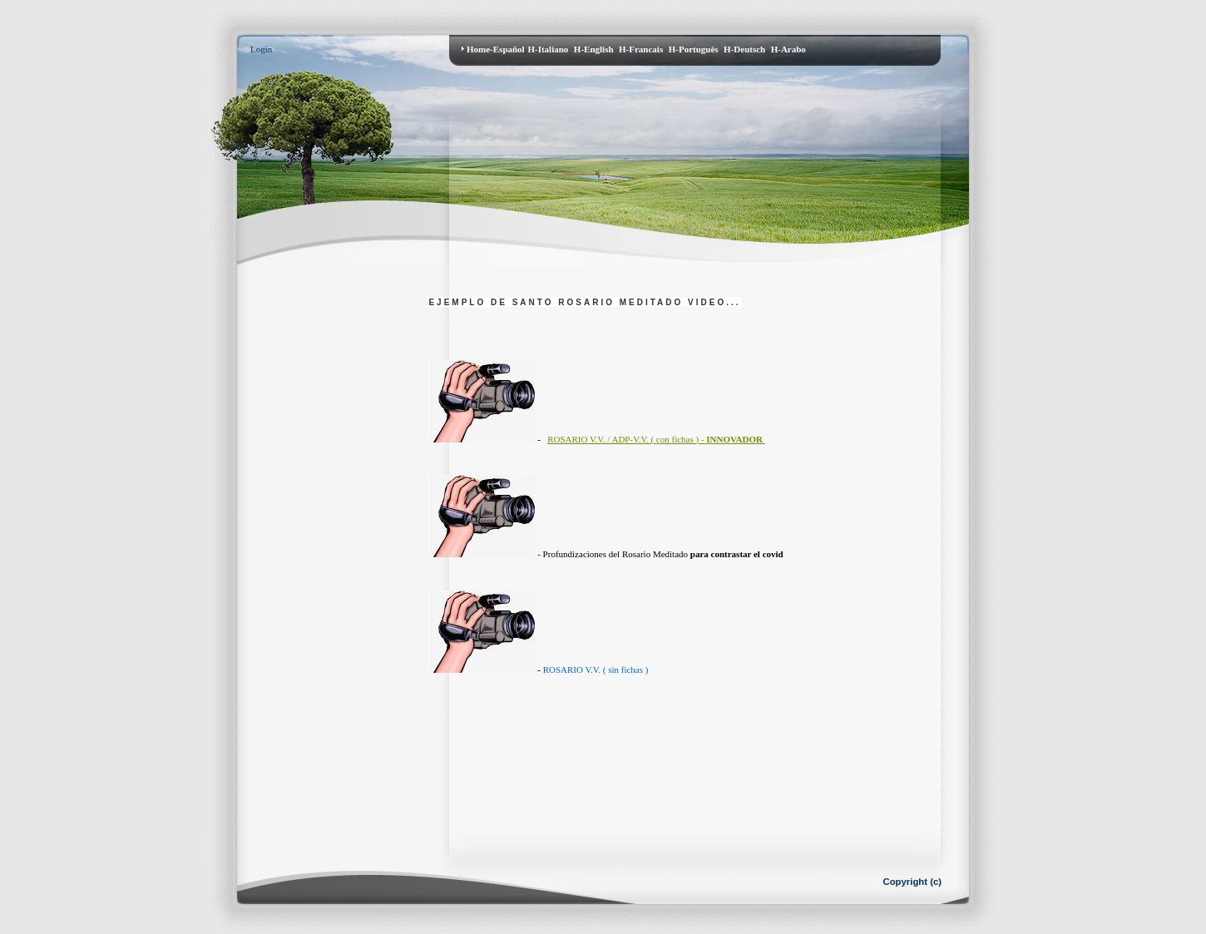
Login (261, 49)
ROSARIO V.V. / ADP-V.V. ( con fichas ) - (655, 439)
